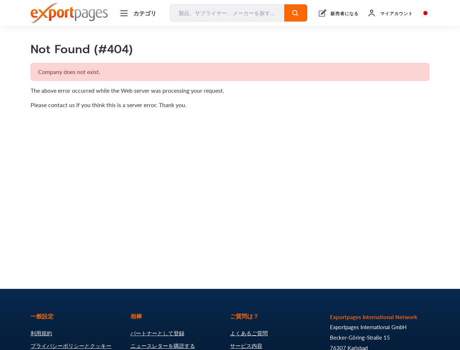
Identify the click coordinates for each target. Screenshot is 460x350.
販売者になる (345, 13)
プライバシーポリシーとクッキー (71, 345)
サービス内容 (246, 345)
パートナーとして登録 (157, 333)
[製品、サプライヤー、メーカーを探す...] (227, 13)
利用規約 (41, 333)
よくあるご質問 (249, 333)
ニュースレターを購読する (162, 345)
